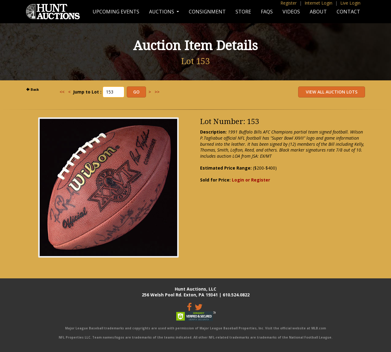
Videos (291, 11)
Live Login (350, 3)
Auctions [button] (162, 11)
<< (62, 92)
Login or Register (251, 180)
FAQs (267, 11)
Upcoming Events (116, 11)
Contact (348, 11)
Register (288, 3)
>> (157, 92)
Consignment (207, 11)
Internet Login (318, 3)
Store (243, 11)
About (318, 11)
